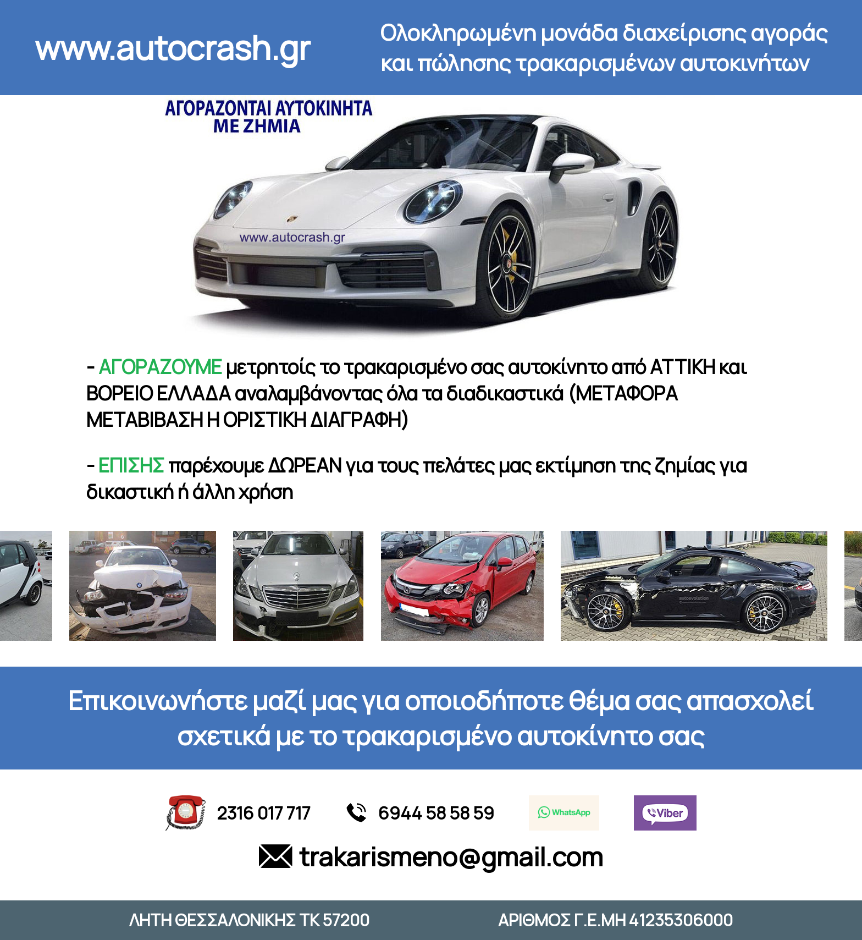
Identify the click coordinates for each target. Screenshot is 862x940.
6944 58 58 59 (419, 813)
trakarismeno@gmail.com (431, 856)
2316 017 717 (238, 813)
